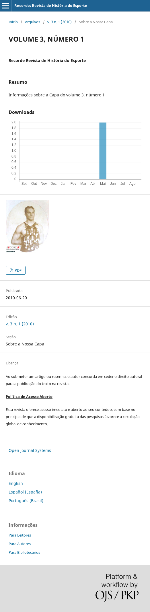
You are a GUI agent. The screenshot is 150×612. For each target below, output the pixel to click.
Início (13, 21)
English (16, 483)
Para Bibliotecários (24, 552)
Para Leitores (20, 535)
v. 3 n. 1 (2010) (59, 21)
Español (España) (25, 492)
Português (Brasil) (26, 500)
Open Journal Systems (30, 450)
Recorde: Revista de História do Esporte (50, 5)
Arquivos (32, 21)
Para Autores (20, 543)
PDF (18, 270)
